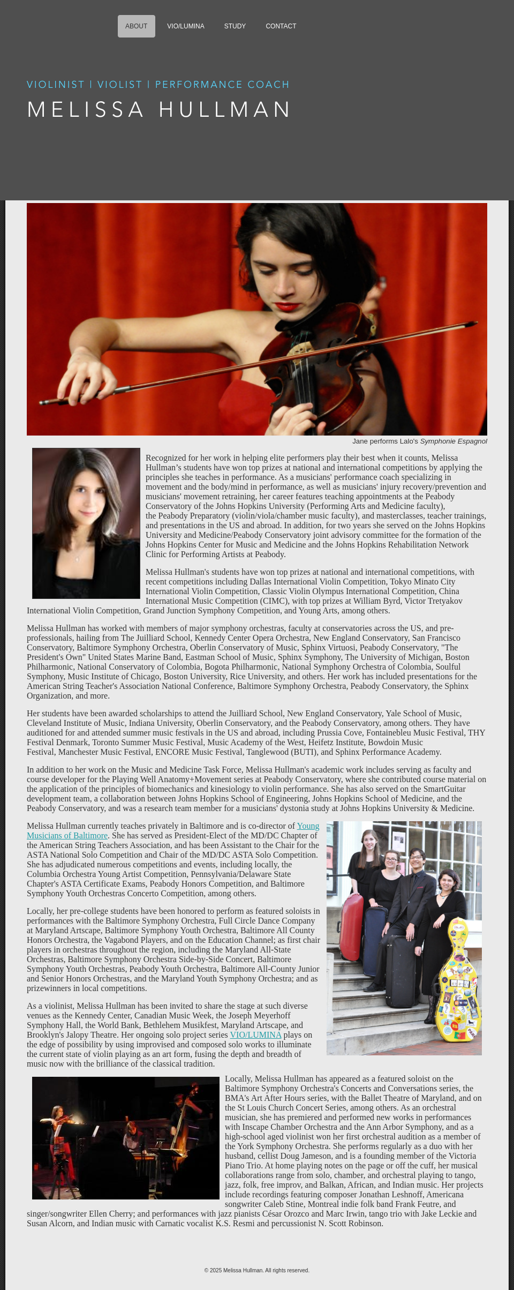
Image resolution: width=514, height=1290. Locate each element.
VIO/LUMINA (256, 1034)
